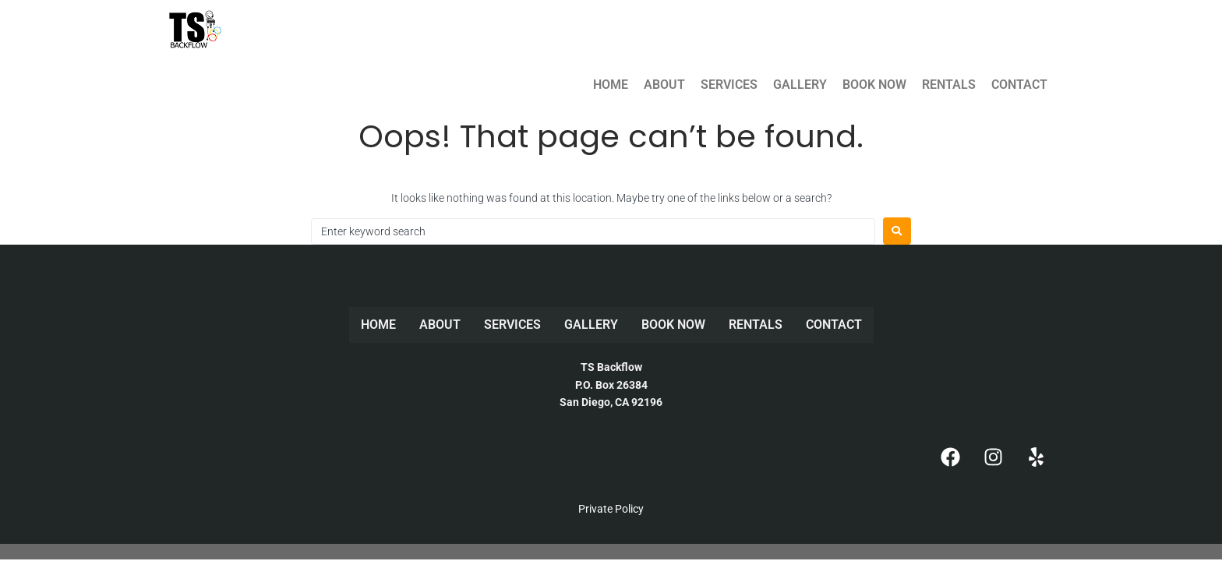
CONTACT (1019, 84)
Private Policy (611, 509)
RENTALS (949, 84)
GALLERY (800, 84)
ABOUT (664, 84)
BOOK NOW (874, 84)
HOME (610, 84)
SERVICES (729, 84)
